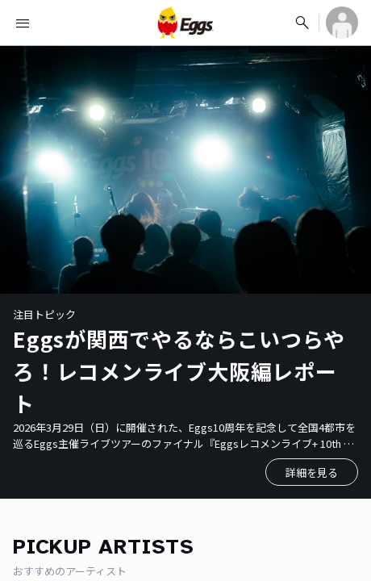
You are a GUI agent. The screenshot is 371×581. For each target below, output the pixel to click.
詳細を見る (312, 472)
